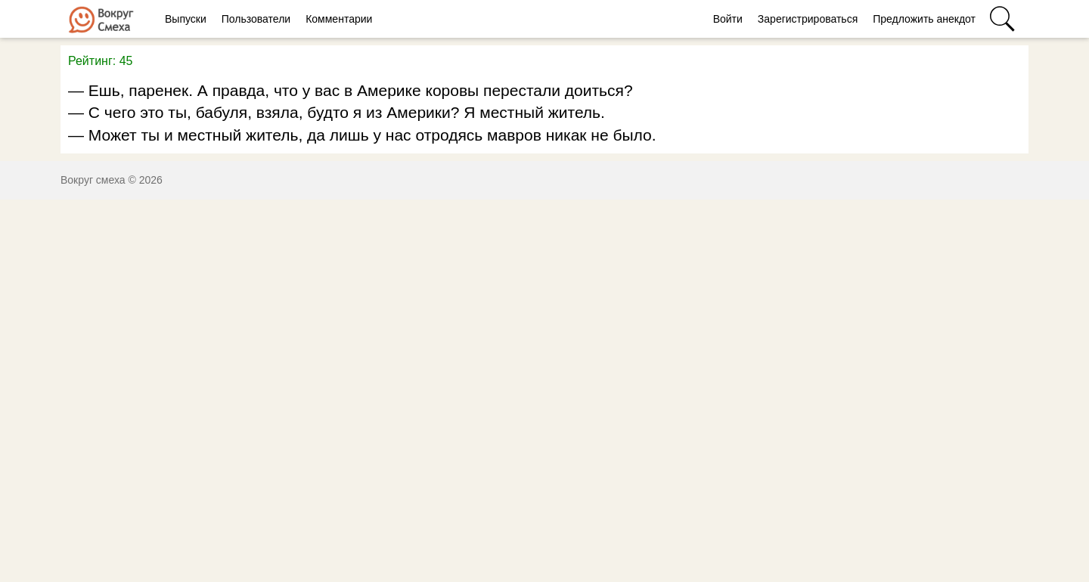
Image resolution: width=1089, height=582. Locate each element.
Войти (728, 19)
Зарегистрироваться (808, 19)
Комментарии (339, 19)
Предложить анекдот (924, 19)
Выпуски (185, 19)
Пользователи (256, 19)
